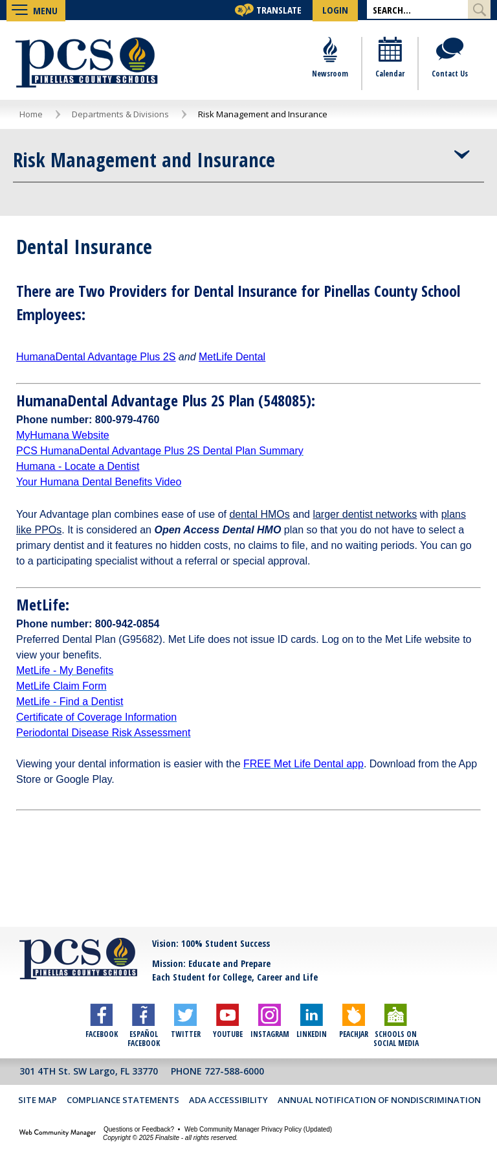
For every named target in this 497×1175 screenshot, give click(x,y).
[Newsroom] (330, 65)
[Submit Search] (479, 9)
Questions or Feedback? (139, 1130)
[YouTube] (227, 1018)
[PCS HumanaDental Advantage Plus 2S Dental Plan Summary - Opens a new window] (160, 452)
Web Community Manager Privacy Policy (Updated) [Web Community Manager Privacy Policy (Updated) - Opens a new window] (258, 1130)
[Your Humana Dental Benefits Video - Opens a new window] (98, 483)
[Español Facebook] (143, 1018)
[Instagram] (269, 1018)
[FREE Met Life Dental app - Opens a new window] (303, 765)
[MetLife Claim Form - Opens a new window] (61, 687)
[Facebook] (101, 1018)
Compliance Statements (123, 1101)
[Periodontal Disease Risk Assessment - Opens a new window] (103, 733)
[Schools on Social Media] (395, 1018)
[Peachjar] (353, 1018)
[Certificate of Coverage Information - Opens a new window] (96, 718)
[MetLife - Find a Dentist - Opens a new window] (69, 702)
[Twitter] (185, 1018)
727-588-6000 (234, 1072)
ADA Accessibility (228, 1101)
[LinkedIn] (311, 1018)
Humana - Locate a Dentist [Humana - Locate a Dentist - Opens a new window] (77, 467)
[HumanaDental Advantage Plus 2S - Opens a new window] (95, 358)
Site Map (37, 1101)
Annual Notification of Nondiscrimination (379, 1101)
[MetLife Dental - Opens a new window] (232, 358)
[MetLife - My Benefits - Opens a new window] (64, 671)
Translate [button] (279, 9)
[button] (35, 10)
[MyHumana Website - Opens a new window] (62, 436)
